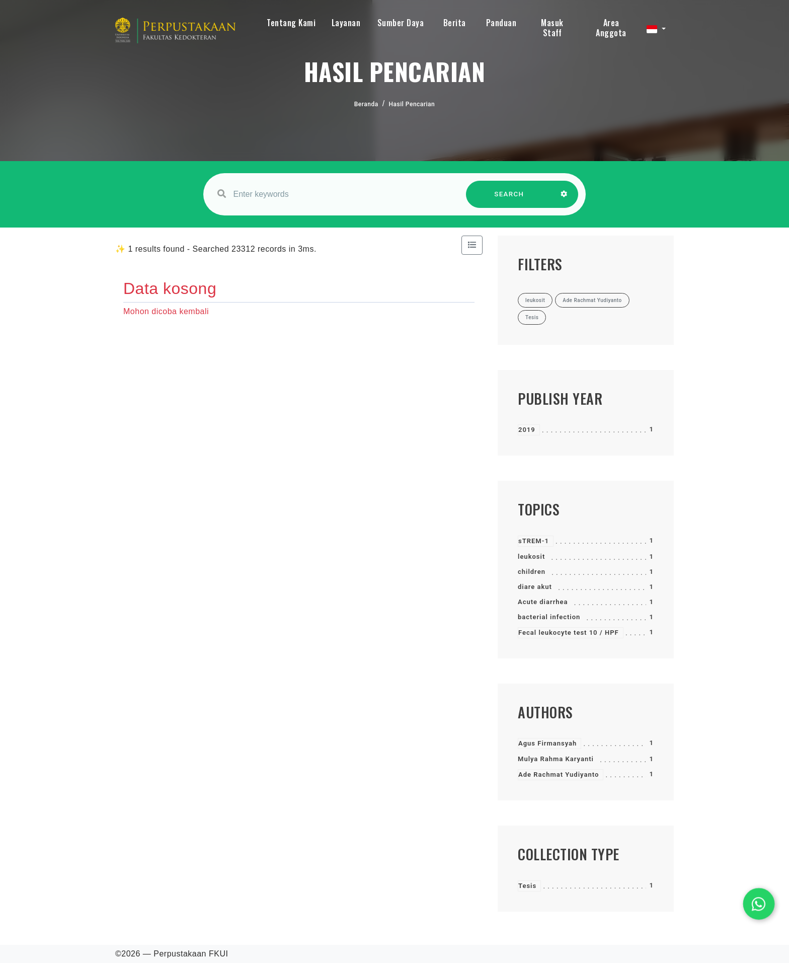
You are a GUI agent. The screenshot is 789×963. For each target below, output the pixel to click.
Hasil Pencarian (412, 104)
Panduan (501, 23)
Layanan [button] (346, 23)
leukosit (531, 556)
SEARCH (509, 199)
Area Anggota (611, 28)
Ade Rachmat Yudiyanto (558, 774)
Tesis (527, 886)
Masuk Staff (552, 28)
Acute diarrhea (543, 602)
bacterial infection (549, 617)
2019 (526, 429)
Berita (454, 23)
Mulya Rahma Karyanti (556, 759)
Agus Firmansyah (547, 743)
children (531, 571)
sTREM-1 (533, 541)
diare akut (535, 586)
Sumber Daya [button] (400, 23)
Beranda (366, 104)
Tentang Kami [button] (291, 23)
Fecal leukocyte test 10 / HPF (568, 632)
